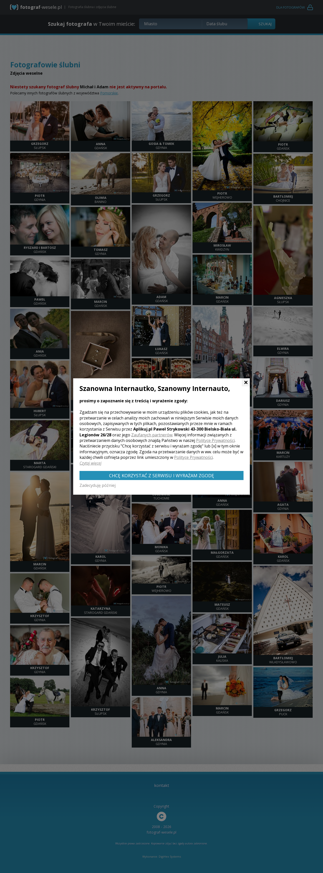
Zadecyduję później (97, 485)
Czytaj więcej (90, 463)
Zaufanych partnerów (151, 435)
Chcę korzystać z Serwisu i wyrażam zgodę (161, 475)
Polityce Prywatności (215, 440)
